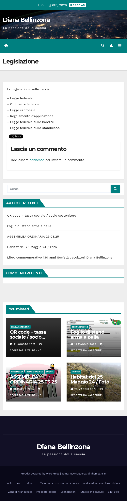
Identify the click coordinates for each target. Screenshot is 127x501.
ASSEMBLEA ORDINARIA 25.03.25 (33, 236)
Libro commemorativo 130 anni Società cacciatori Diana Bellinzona (60, 257)
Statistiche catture (92, 491)
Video (29, 483)
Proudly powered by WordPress (40, 473)
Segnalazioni (68, 491)
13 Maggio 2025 (85, 344)
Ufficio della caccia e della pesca (58, 483)
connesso (37, 160)
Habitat (76, 372)
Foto (19, 483)
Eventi (49, 372)
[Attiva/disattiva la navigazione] (119, 45)
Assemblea (17, 372)
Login (9, 483)
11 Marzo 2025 (24, 389)
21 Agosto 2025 (25, 344)
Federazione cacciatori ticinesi (102, 483)
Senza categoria (20, 327)
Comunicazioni (80, 327)
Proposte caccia (46, 491)
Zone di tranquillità (20, 491)
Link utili (113, 491)
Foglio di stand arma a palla (29, 226)
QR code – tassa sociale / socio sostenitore (41, 215)
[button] (102, 45)
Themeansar (98, 473)
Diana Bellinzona (26, 20)
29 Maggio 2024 (86, 389)
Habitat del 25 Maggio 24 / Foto (32, 247)
